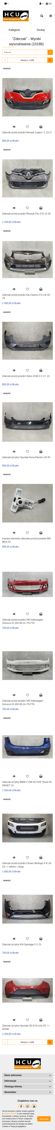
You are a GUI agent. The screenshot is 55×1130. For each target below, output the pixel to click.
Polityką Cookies (10, 1114)
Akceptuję (43, 1119)
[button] (48, 3)
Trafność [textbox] (7, 52)
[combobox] (27, 52)
